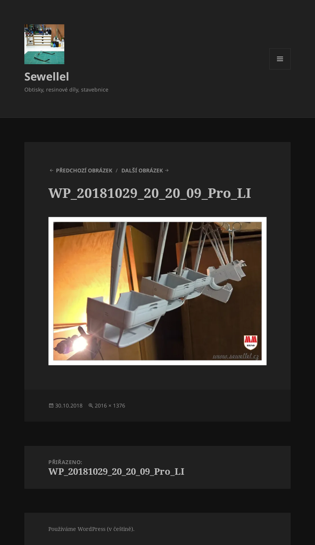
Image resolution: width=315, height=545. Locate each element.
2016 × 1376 (110, 405)
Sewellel (46, 76)
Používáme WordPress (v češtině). (91, 528)
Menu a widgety (280, 69)
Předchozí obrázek (84, 170)
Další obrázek (142, 170)
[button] (44, 44)
